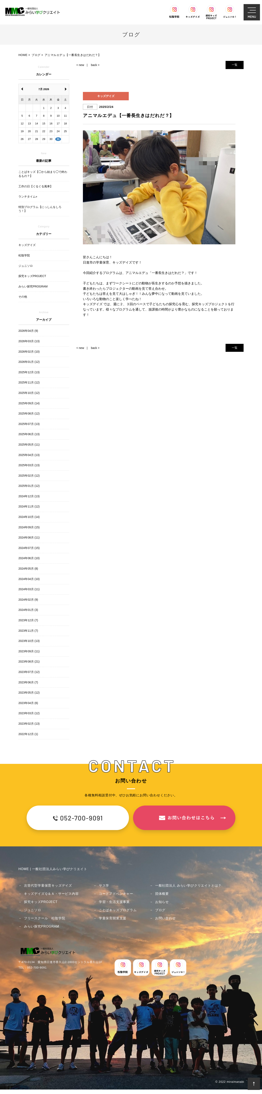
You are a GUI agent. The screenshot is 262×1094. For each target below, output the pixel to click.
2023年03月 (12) (29, 713)
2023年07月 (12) (29, 672)
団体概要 (162, 893)
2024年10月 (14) (29, 517)
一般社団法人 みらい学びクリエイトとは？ (188, 885)
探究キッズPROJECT (41, 902)
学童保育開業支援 (112, 918)
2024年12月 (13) (29, 496)
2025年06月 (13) (29, 434)
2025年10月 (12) (29, 392)
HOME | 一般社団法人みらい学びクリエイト (52, 869)
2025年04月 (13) (29, 455)
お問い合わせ (165, 918)
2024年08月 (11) (29, 537)
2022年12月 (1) (28, 734)
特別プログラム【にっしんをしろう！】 (39, 209)
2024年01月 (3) (28, 609)
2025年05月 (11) (29, 444)
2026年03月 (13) (29, 341)
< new (80, 65)
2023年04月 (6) (28, 703)
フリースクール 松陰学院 (44, 918)
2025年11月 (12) (29, 382)
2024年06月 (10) (29, 558)
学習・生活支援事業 (114, 902)
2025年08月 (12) (29, 413)
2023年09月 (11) (29, 651)
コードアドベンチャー (116, 893)
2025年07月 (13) (29, 424)
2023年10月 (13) (29, 641)
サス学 (104, 885)
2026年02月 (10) (29, 351)
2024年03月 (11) (29, 589)
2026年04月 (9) (28, 330)
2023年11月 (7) (28, 630)
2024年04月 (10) (29, 579)
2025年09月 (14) (29, 403)
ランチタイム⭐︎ (27, 196)
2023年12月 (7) (28, 620)
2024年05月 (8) (28, 568)
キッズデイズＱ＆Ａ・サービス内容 (51, 893)
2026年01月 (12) (29, 361)
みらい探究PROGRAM (41, 926)
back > (95, 65)
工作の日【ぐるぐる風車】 (35, 186)
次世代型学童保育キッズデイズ (48, 885)
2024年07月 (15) (29, 548)
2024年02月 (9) (28, 599)
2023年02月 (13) (29, 723)
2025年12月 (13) (29, 372)
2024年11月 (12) (29, 506)
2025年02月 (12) (29, 475)
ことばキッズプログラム (118, 910)
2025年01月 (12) (29, 485)
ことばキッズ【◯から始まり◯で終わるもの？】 (42, 174)
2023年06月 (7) (28, 682)
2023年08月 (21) (29, 661)
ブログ (160, 910)
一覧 (234, 64)
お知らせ (162, 902)
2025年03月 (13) (29, 465)
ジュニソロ (32, 910)
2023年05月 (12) (29, 692)
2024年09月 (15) (29, 527)
